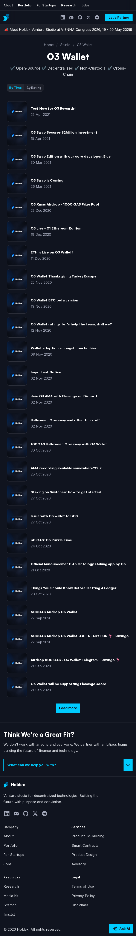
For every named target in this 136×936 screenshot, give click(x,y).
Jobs (85, 5)
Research (68, 5)
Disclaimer (80, 905)
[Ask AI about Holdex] (121, 929)
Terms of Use (83, 886)
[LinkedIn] (63, 17)
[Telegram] (97, 17)
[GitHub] (80, 17)
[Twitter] (88, 17)
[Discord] (71, 17)
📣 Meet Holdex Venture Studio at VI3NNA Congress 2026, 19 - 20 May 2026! (68, 29)
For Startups (46, 5)
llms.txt (9, 914)
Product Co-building (88, 836)
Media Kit (10, 896)
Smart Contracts (85, 845)
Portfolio (25, 5)
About (8, 5)
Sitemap (10, 905)
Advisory (79, 864)
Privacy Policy (83, 896)
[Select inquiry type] (68, 765)
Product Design (84, 855)
